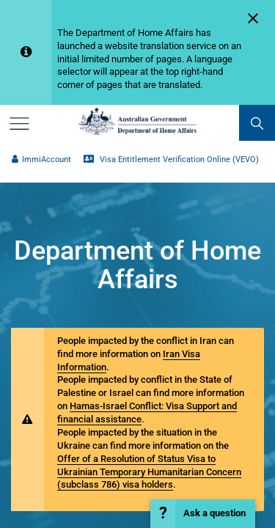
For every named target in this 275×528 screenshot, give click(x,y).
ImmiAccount (41, 159)
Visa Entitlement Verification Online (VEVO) (171, 159)
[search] (257, 123)
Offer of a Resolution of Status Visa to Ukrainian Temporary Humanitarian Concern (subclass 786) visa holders (149, 472)
